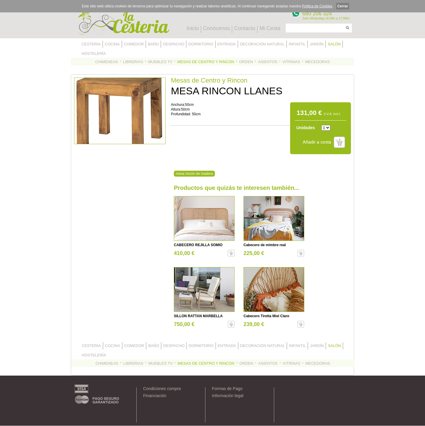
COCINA (112, 44)
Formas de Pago (227, 388)
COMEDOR (134, 44)
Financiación (154, 395)
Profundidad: (181, 114)
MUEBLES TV (160, 62)
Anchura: (178, 105)
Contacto (244, 28)
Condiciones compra (162, 388)
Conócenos (216, 28)
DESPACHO (173, 44)
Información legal (227, 395)
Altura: (176, 109)
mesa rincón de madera (194, 174)
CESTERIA (91, 44)
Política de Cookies (317, 6)
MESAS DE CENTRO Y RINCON (205, 62)
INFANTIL (297, 44)
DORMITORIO (200, 44)
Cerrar (342, 6)
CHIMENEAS (106, 62)
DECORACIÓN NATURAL (262, 44)
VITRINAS (291, 62)
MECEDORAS (317, 62)
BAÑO (153, 44)
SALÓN (334, 44)
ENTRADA (227, 44)
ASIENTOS (267, 62)
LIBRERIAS (133, 62)
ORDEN (246, 62)
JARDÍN (316, 44)
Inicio (193, 28)
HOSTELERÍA (93, 53)
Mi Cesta (269, 28)
